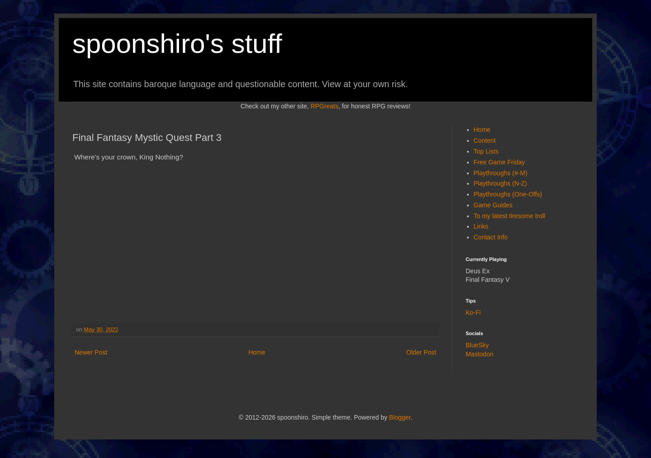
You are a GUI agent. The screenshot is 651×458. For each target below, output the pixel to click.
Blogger (399, 417)
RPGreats (324, 106)
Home (256, 352)
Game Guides (493, 205)
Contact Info (491, 237)
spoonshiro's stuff (177, 43)
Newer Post (91, 352)
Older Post (421, 352)
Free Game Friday (499, 162)
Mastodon (479, 354)
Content (485, 140)
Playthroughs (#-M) (501, 173)
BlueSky (477, 345)
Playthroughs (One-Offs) (508, 194)
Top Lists (486, 151)
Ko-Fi (473, 312)
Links (481, 226)
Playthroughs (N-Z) (500, 183)
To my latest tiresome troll (510, 216)
